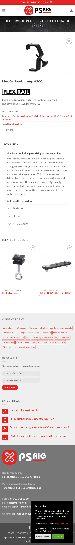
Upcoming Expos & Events (24, 410)
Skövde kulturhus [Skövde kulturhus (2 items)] (57, 342)
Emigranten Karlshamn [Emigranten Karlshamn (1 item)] (29, 332)
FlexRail (10, 124)
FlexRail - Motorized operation (52, 21)
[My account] (71, 10)
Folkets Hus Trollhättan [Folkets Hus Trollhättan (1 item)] (13, 337)
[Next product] (34, 26)
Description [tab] (11, 144)
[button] (4, 10)
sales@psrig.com (18, 502)
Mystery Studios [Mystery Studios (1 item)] (62, 337)
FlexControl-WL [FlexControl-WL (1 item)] (60, 332)
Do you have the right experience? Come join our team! (39, 427)
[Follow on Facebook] (29, 527)
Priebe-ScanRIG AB (29, 537)
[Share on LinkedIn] (11, 130)
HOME (9, 21)
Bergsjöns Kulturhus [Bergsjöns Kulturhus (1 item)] (38, 328)
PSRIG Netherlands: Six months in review (32, 418)
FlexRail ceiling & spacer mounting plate (55, 294)
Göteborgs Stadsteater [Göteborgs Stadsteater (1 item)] (42, 337)
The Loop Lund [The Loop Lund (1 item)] (9, 347)
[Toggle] (9, 208)
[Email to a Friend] (7, 130)
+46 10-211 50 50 (19, 498)
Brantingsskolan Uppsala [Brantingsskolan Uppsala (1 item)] (61, 328)
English (48, 2)
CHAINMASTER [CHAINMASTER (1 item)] (10, 332)
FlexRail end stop (10, 293)
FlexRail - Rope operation (43, 116)
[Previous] (2, 273)
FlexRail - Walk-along (22, 116)
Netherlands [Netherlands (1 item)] (8, 342)
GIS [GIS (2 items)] (27, 337)
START (11, 533)
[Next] (72, 273)
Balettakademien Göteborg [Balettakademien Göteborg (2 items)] (15, 328)
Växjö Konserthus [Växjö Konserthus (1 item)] (27, 347)
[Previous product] (40, 26)
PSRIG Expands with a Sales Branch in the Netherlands (39, 436)
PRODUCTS (22, 533)
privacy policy (61, 523)
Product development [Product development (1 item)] (26, 342)
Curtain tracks (23, 21)
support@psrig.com (22, 506)
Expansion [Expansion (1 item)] (46, 332)
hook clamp (20, 124)
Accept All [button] (58, 536)
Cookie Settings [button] (42, 536)
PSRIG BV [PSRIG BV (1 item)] (42, 342)
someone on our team (25, 513)
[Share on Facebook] (4, 130)
